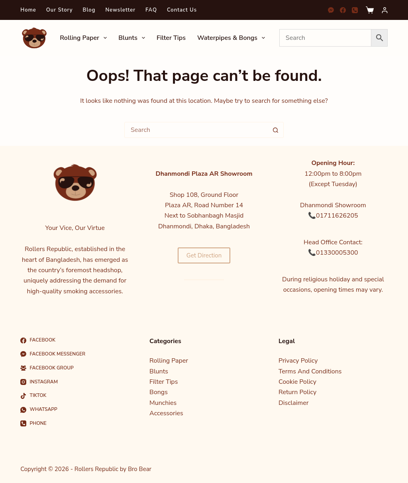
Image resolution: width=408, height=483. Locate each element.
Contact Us (182, 10)
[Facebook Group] (74, 368)
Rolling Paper (85, 38)
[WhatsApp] (74, 410)
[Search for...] (196, 130)
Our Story (59, 10)
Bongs (158, 392)
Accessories (166, 413)
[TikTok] (74, 396)
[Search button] (275, 130)
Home (28, 10)
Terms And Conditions (310, 371)
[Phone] (355, 10)
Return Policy (297, 392)
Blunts (133, 38)
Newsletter (120, 10)
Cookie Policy (297, 381)
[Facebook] (343, 10)
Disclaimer (294, 403)
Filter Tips (171, 37)
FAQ (151, 10)
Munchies (163, 403)
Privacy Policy (298, 360)
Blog (89, 10)
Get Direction (204, 255)
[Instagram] (74, 382)
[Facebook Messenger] (331, 10)
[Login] (385, 10)
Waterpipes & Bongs (232, 38)
